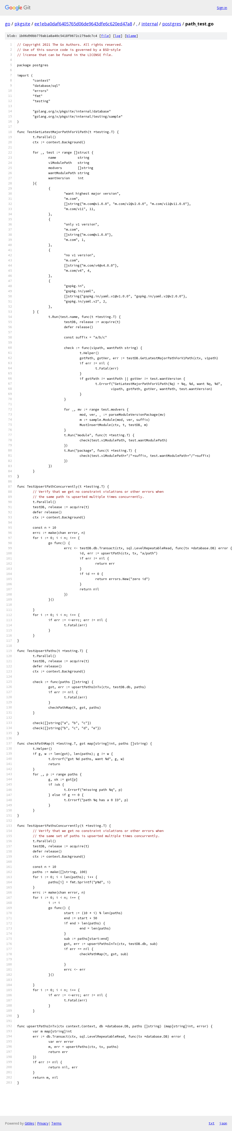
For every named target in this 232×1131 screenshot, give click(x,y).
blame (131, 36)
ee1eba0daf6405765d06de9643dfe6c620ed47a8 (83, 24)
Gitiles (29, 1123)
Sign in (222, 7)
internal (149, 24)
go (7, 24)
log (118, 36)
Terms (56, 1123)
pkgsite (22, 24)
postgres (171, 24)
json (223, 1123)
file (105, 36)
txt (211, 1123)
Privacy (42, 1123)
